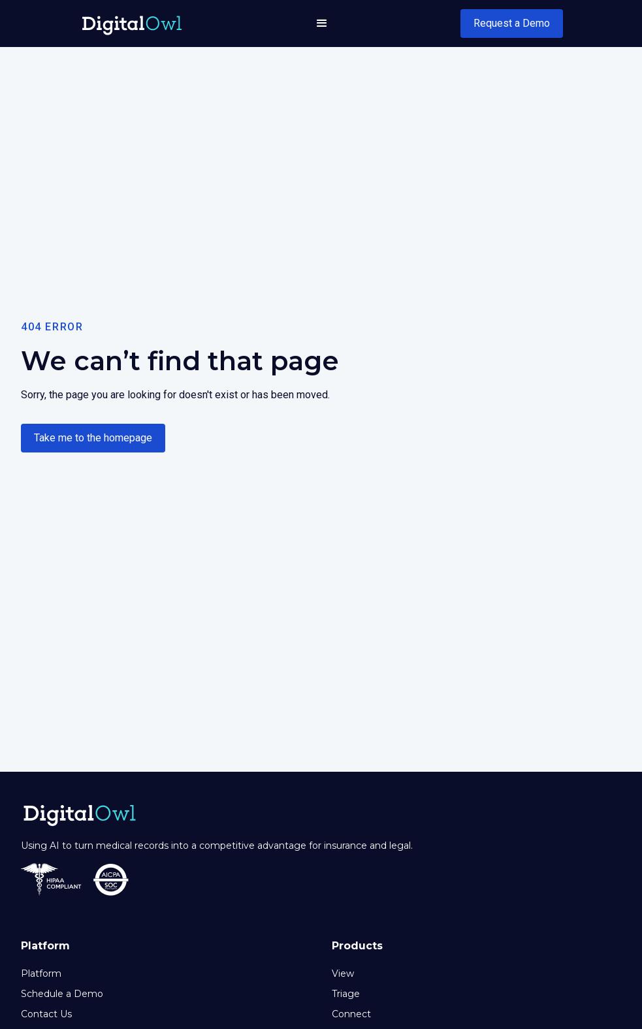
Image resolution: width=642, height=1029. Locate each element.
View (343, 973)
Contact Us (46, 1014)
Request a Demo (511, 23)
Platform (41, 973)
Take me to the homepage (93, 438)
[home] (132, 23)
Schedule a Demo (62, 994)
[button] (322, 23)
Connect (351, 1014)
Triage (346, 994)
